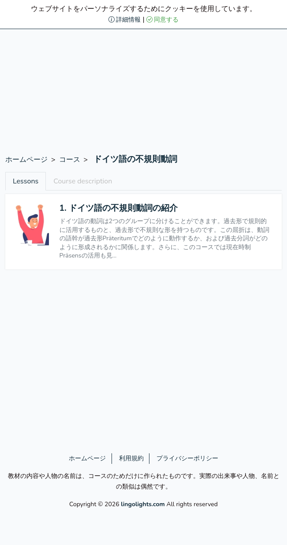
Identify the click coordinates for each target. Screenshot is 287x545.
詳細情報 (124, 19)
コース (69, 159)
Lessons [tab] (25, 181)
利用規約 (131, 458)
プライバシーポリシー (187, 458)
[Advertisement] (143, 92)
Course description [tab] (82, 181)
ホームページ (26, 159)
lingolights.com (143, 504)
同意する (162, 19)
